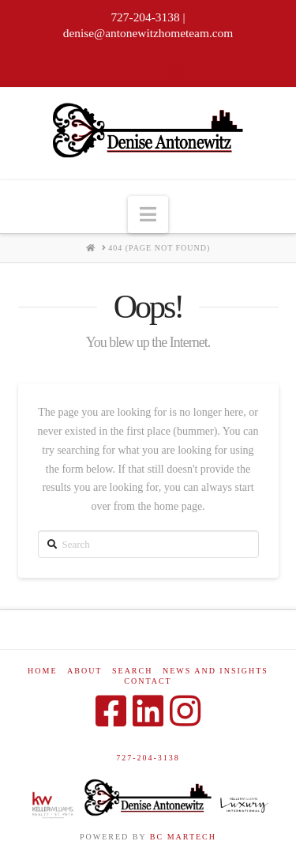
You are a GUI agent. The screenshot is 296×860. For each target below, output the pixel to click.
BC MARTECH (183, 836)
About (84, 670)
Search (132, 670)
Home (42, 670)
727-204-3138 (148, 757)
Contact (147, 681)
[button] (148, 214)
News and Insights (215, 670)
